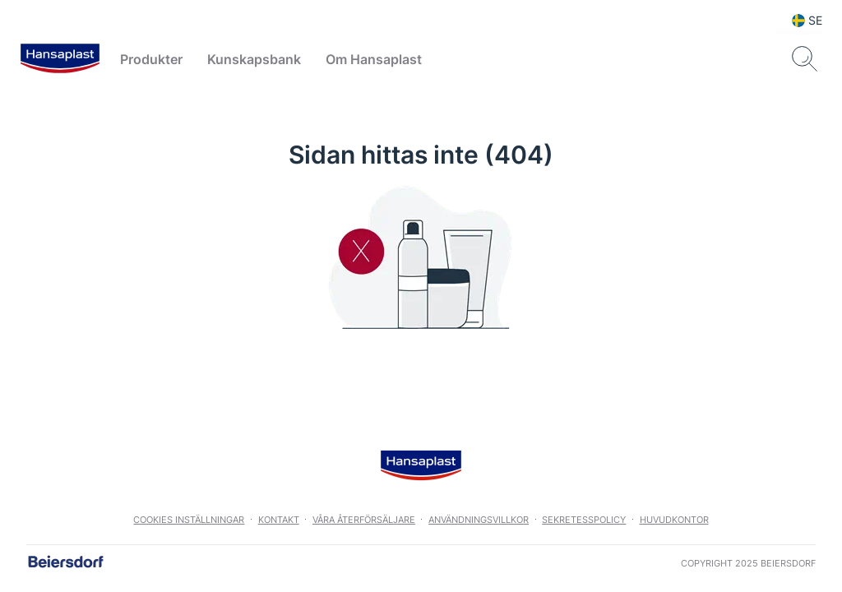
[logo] (60, 59)
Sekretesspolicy (584, 519)
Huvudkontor (674, 519)
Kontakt (278, 519)
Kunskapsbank (254, 59)
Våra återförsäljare (363, 519)
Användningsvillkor (478, 519)
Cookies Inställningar (188, 519)
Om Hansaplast (374, 59)
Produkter (151, 59)
